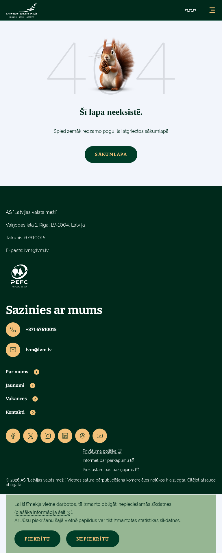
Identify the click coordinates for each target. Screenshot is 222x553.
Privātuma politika (99, 451)
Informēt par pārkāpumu (106, 460)
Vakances (16, 398)
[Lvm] (21, 10)
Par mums (17, 372)
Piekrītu (37, 539)
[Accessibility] (190, 10)
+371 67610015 (31, 329)
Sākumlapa (111, 154)
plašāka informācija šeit (40, 512)
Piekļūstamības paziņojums (108, 469)
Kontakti (15, 412)
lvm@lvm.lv (36, 250)
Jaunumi (15, 385)
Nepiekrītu (92, 539)
